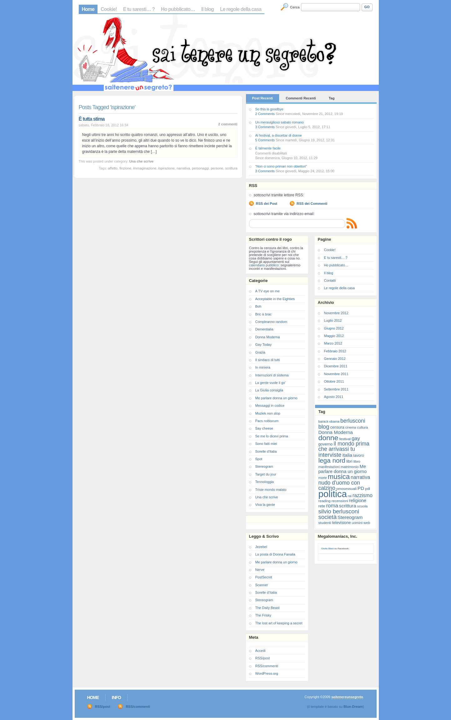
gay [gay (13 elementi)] (356, 438)
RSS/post (262, 658)
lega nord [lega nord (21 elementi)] (331, 460)
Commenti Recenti (301, 98)
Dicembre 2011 (336, 366)
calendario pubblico (264, 265)
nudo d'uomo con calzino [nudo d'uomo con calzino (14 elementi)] (339, 485)
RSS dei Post (266, 203)
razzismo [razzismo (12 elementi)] (363, 495)
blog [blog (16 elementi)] (323, 426)
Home (88, 9)
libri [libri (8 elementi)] (349, 461)
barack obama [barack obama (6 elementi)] (329, 421)
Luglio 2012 (333, 320)
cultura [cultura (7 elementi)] (362, 427)
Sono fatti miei (266, 444)
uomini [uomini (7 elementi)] (357, 523)
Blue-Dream (353, 706)
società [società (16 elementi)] (327, 517)
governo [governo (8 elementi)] (325, 444)
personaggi (200, 168)
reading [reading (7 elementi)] (324, 501)
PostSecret (263, 577)
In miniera (262, 367)
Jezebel (261, 547)
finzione (125, 168)
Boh (258, 306)
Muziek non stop (267, 413)
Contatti (330, 280)
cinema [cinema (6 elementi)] (350, 427)
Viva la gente (265, 504)
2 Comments (265, 114)
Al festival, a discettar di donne (278, 135)
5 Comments (265, 140)
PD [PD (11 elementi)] (361, 488)
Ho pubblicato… (178, 9)
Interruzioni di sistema (272, 375)
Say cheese (264, 428)
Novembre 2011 (336, 374)
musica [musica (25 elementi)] (339, 477)
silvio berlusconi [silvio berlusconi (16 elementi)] (338, 511)
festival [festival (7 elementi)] (344, 439)
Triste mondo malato (271, 489)
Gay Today (263, 344)
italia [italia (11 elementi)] (347, 455)
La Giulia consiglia (269, 390)
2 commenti (227, 124)
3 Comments (265, 127)
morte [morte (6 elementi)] (322, 478)
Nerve (259, 569)
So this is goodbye (269, 109)
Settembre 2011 (336, 389)
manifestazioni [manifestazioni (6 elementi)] (329, 467)
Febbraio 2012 (335, 351)
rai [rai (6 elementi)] (350, 496)
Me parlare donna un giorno (276, 398)
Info (116, 697)
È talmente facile (268, 148)
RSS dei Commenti (312, 203)
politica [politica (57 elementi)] (332, 494)
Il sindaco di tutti (267, 360)
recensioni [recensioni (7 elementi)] (340, 501)
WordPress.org (266, 673)
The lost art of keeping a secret (279, 623)
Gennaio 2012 (335, 358)
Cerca (295, 7)
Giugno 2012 (334, 328)
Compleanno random (271, 322)
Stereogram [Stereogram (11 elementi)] (350, 517)
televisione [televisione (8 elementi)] (341, 522)
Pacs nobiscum (267, 421)
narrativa (183, 168)
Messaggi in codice (270, 405)
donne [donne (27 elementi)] (328, 438)
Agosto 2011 (333, 397)
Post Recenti (262, 98)
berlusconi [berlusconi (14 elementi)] (352, 421)
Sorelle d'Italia (266, 451)
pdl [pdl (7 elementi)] (367, 488)
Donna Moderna (267, 337)
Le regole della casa (240, 9)
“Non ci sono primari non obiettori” (281, 166)
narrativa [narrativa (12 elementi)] (360, 477)
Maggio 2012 (334, 336)
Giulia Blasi (327, 548)
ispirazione (166, 168)
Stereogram (264, 466)
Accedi (260, 650)
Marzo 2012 (333, 343)
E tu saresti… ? (139, 9)
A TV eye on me (267, 291)
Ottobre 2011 (334, 381)
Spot (259, 459)
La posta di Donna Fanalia (275, 554)
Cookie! (109, 9)
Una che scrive (141, 161)
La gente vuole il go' (270, 383)
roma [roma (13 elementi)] (332, 506)
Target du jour (265, 474)
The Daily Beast (267, 608)
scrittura (231, 168)
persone (217, 168)
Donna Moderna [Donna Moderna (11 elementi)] (335, 432)
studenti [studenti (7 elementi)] (324, 523)
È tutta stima (92, 119)
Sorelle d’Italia (266, 592)
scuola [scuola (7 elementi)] (362, 506)
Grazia (260, 352)
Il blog (207, 9)
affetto (113, 168)
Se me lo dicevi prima (271, 436)
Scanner (261, 585)
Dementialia (264, 329)
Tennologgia (264, 482)
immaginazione (144, 168)
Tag (332, 98)
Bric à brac (263, 314)
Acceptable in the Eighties (275, 299)
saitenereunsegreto (347, 697)
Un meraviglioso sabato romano (279, 122)
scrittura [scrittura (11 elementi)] (347, 505)
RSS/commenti (266, 666)
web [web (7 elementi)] (366, 523)
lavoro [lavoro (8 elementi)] (358, 455)
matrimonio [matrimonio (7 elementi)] (350, 467)
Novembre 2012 (336, 313)
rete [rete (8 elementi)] (321, 506)
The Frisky (263, 615)
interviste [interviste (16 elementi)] (330, 454)
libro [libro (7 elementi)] (356, 461)
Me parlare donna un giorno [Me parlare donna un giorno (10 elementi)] (342, 469)
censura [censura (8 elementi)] (337, 427)
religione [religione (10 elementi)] (357, 500)
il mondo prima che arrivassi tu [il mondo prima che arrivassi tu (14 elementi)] (343, 446)
